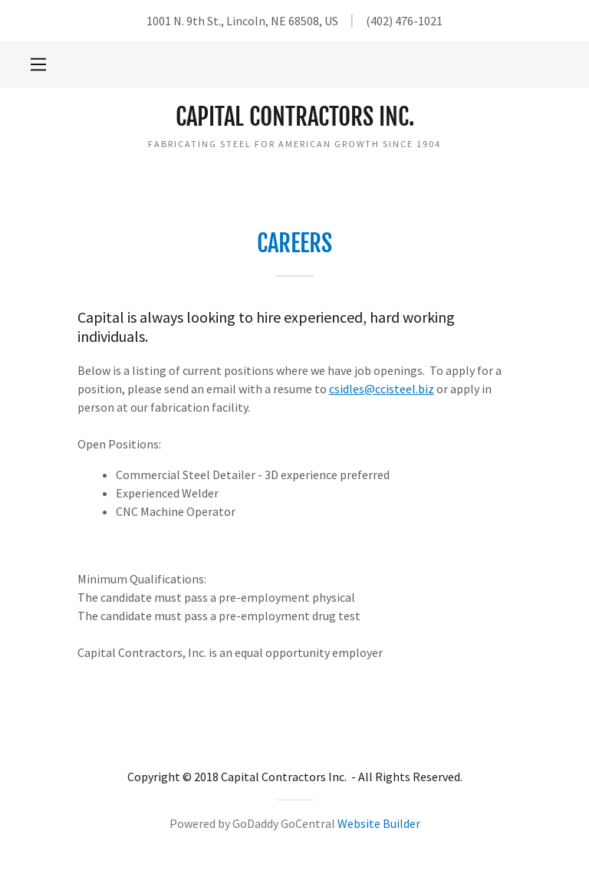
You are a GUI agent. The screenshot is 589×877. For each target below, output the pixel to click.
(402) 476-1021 (404, 20)
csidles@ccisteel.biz (381, 388)
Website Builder (378, 823)
